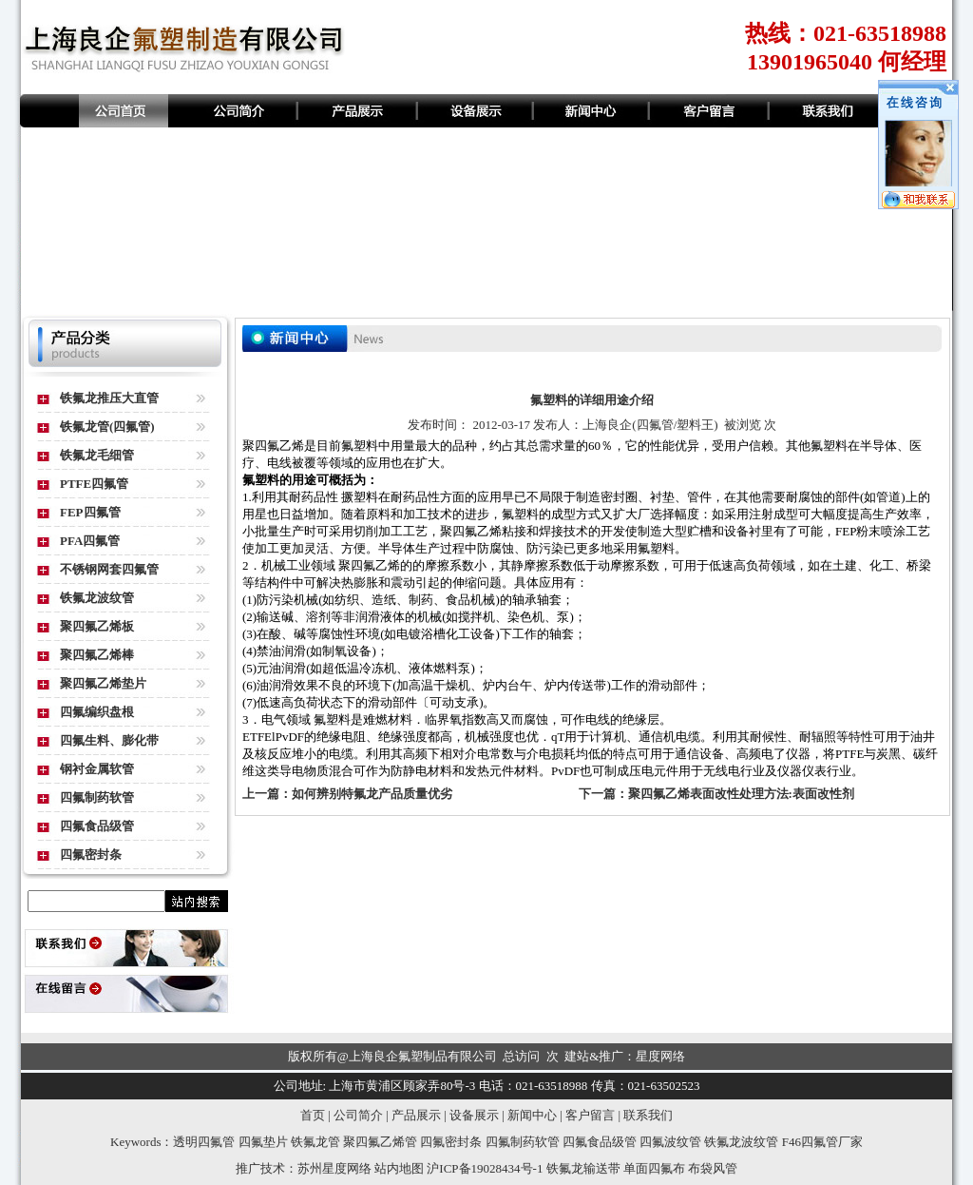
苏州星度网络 (334, 1168)
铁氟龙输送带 (583, 1168)
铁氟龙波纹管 (97, 598)
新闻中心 (532, 1115)
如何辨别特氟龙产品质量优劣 (372, 794)
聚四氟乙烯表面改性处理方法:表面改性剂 (741, 794)
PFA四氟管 (90, 541)
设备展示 (474, 1115)
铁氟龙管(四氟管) (107, 426)
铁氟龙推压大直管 (109, 398)
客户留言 (590, 1115)
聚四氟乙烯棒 (97, 655)
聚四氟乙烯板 (97, 626)
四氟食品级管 (97, 826)
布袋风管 (712, 1168)
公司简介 (358, 1115)
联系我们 (648, 1115)
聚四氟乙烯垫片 (103, 683)
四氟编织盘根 (97, 712)
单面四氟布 (654, 1168)
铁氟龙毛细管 (97, 455)
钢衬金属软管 (97, 769)
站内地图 (399, 1168)
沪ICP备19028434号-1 (485, 1168)
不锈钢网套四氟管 (109, 569)
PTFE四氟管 (94, 483)
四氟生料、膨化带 (109, 740)
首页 (312, 1115)
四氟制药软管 (97, 797)
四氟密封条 (91, 854)
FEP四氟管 (90, 512)
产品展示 (416, 1115)
